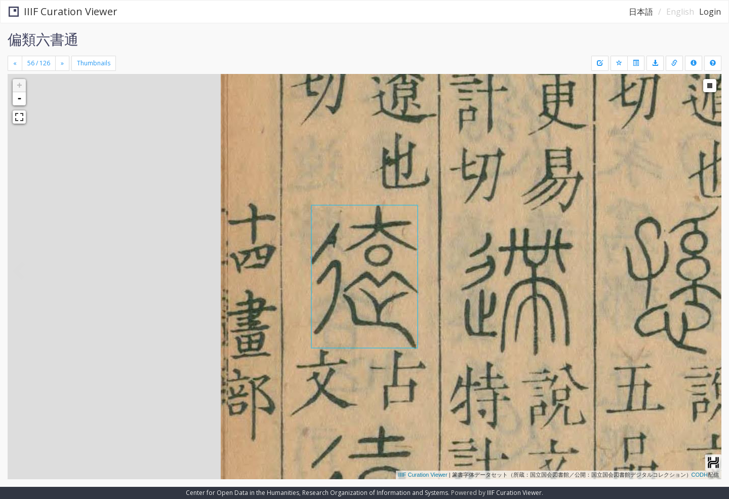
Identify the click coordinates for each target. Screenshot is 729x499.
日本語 (641, 11)
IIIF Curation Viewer (63, 11)
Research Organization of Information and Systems (375, 492)
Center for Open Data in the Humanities (242, 492)
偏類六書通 (43, 39)
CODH (700, 475)
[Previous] (15, 63)
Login (710, 11)
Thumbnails (93, 63)
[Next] (62, 63)
